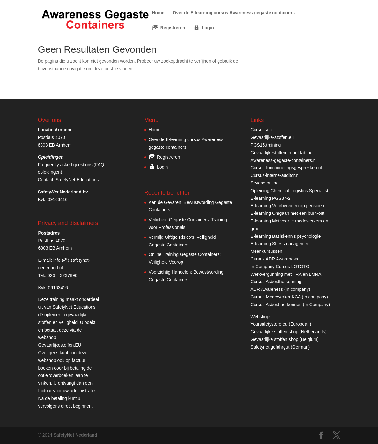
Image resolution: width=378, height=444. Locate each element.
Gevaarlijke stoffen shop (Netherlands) (288, 331)
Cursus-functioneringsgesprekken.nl (286, 167)
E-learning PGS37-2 (270, 198)
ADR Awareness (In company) (280, 289)
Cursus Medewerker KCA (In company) (289, 296)
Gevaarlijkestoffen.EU (59, 345)
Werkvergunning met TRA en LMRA (285, 274)
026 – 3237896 (62, 275)
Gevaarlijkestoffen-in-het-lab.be (281, 152)
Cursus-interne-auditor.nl (274, 175)
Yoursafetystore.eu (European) (280, 324)
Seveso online (264, 182)
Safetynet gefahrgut (269, 347)
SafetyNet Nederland (75, 435)
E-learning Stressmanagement (280, 243)
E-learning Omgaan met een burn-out (287, 213)
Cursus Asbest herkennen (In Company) (290, 304)
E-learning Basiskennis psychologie (285, 236)
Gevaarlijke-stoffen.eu (272, 137)
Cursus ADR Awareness (274, 258)
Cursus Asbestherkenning (275, 281)
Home (158, 13)
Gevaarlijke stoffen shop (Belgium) (284, 339)
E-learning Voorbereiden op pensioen (287, 205)
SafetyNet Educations (77, 179)
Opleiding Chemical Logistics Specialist (289, 190)
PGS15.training (266, 144)
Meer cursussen (266, 251)
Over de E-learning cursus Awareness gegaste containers (234, 13)
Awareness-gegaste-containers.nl (283, 160)
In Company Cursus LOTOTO (279, 266)
